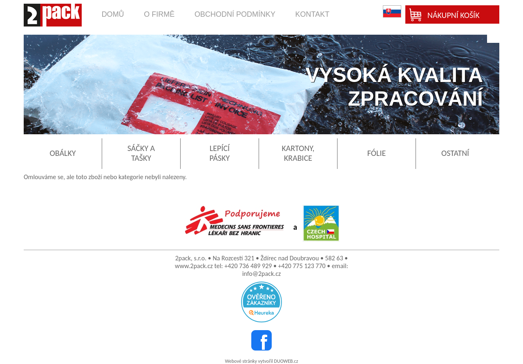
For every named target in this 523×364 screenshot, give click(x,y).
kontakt (312, 14)
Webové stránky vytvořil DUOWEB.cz (261, 361)
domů (113, 14)
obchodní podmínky (234, 14)
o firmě (159, 14)
